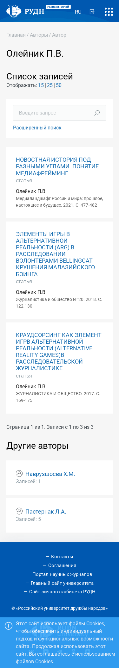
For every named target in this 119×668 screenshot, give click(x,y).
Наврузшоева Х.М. (50, 474)
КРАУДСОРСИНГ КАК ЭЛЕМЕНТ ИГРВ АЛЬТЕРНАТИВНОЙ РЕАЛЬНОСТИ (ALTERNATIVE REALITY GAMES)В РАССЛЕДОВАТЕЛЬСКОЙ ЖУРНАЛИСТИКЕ (59, 352)
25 (50, 85)
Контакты (62, 556)
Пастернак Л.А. (45, 512)
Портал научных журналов (62, 574)
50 (59, 85)
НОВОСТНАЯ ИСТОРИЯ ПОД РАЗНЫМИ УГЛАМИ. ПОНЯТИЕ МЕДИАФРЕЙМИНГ (57, 166)
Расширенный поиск (37, 128)
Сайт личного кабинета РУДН (62, 592)
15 (41, 85)
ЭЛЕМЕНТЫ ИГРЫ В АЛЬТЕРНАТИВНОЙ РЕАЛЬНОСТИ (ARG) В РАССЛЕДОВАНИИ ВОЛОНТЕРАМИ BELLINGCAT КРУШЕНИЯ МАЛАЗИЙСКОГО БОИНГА (55, 254)
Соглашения (62, 565)
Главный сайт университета (62, 583)
